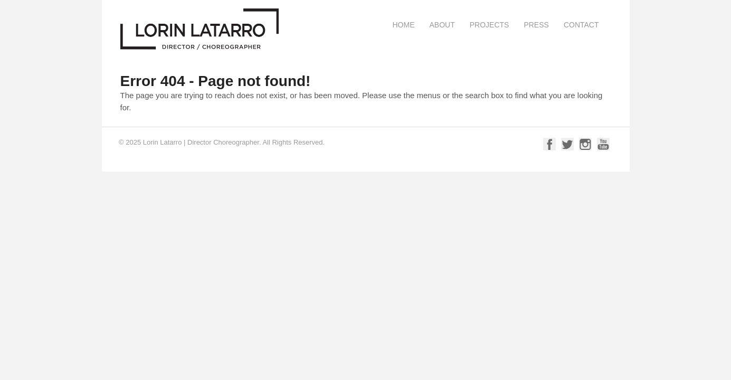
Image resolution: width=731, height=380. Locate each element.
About (441, 25)
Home (403, 25)
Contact (581, 25)
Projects (489, 25)
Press (536, 25)
